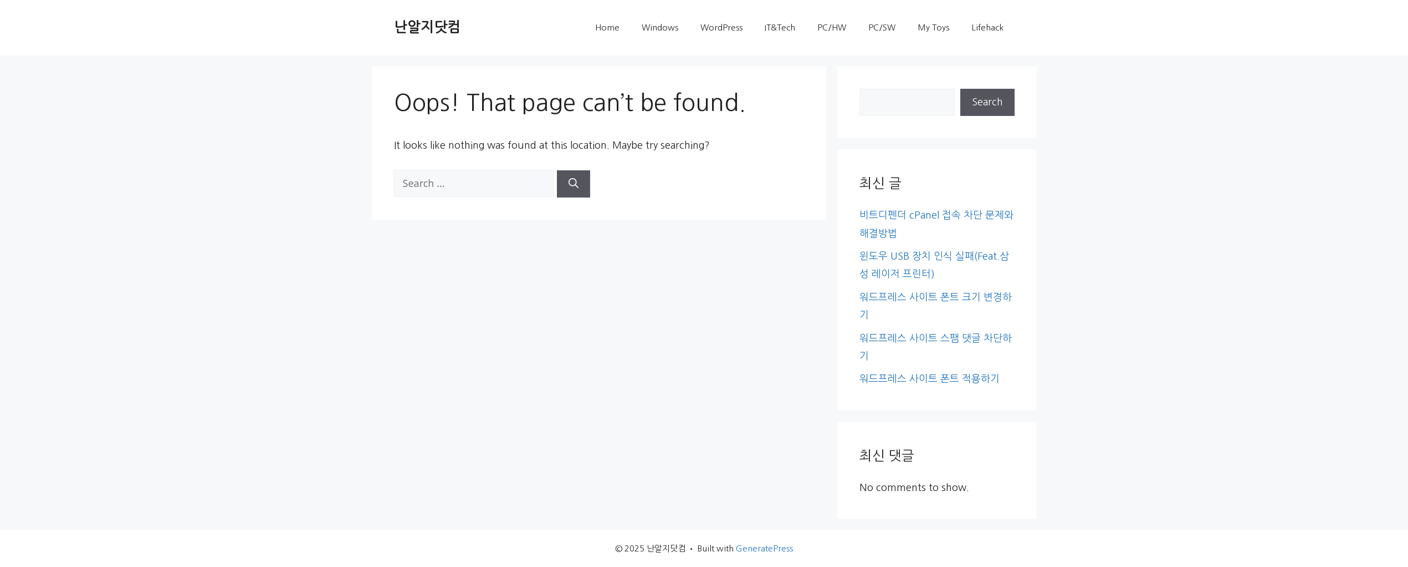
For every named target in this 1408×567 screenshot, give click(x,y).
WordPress (721, 27)
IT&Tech (780, 27)
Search (987, 102)
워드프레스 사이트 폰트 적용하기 (929, 379)
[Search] (573, 184)
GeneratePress (764, 548)
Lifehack (987, 27)
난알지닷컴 (427, 27)
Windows (660, 27)
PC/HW (831, 27)
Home (607, 27)
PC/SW (881, 27)
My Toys (933, 27)
